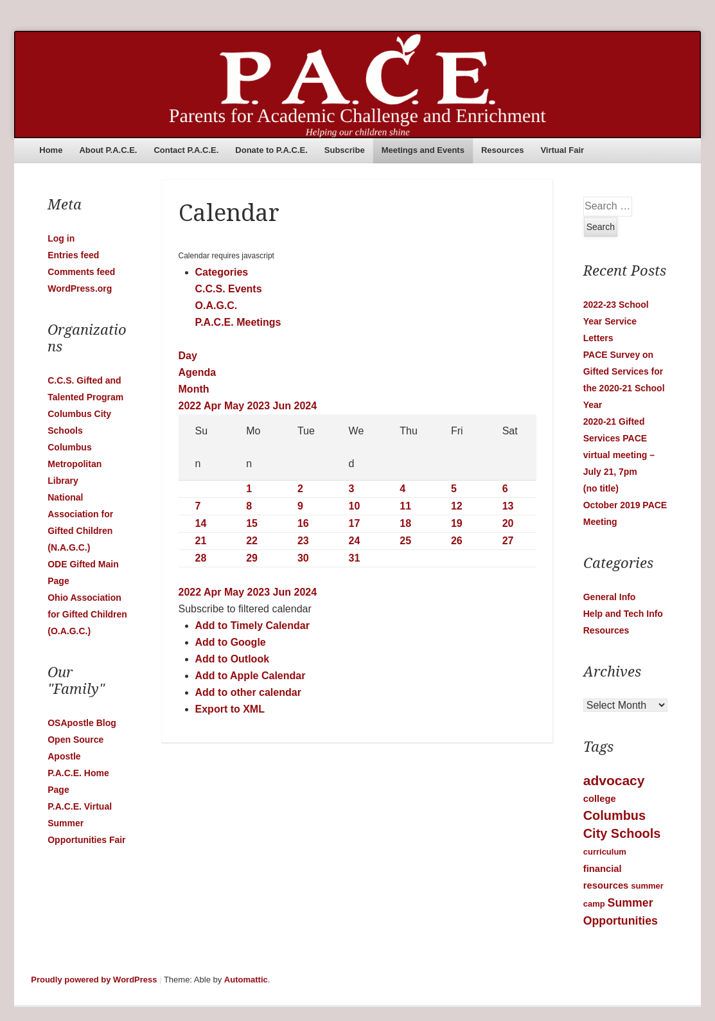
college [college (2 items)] (599, 799)
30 (303, 558)
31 (354, 558)
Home (50, 150)
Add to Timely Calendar (252, 625)
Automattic (246, 979)
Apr (214, 405)
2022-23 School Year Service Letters (616, 321)
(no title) (601, 488)
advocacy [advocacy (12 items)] (614, 780)
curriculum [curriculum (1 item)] (604, 852)
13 (508, 506)
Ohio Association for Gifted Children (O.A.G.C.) (87, 614)
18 (405, 523)
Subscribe (344, 150)
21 (201, 540)
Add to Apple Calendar (250, 675)
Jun (283, 405)
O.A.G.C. (216, 305)
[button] (245, 608)
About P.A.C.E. (108, 150)
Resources (502, 150)
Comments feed (81, 272)
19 (457, 523)
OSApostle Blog (82, 723)
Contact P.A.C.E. (186, 150)
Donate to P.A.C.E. (271, 150)
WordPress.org (80, 288)
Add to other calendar (248, 692)
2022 (191, 405)
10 (354, 506)
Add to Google (230, 642)
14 (201, 523)
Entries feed (73, 255)
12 (457, 506)
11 (405, 506)
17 (354, 523)
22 (252, 540)
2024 (305, 405)
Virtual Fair (562, 150)
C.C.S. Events (228, 288)
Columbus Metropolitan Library (75, 464)
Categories (222, 272)
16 (303, 523)
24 (354, 540)
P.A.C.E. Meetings (238, 322)
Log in (61, 238)
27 (508, 540)
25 (405, 540)
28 (201, 558)
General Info (609, 597)
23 (303, 540)
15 (252, 523)
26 (457, 540)
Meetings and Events (423, 150)
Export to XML (230, 709)
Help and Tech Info (623, 613)
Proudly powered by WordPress (94, 979)
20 (508, 523)
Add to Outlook (232, 658)
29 (252, 558)
